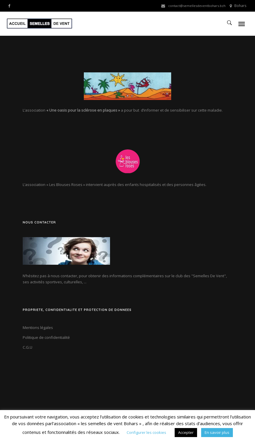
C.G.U (27, 347)
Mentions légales (38, 327)
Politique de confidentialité (46, 337)
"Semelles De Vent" (208, 275)
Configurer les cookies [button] (146, 432)
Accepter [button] (186, 432)
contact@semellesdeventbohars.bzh (197, 5)
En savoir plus (217, 432)
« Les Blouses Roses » (65, 184)
